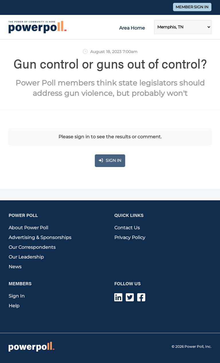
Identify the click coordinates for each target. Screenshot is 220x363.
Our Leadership (26, 257)
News (15, 266)
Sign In (17, 296)
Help (14, 305)
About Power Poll (28, 227)
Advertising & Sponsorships (40, 237)
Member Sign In (192, 7)
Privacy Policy (129, 237)
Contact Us (127, 227)
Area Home (132, 28)
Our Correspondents (32, 247)
